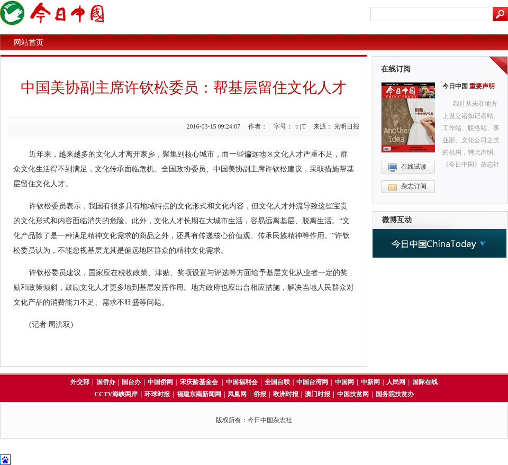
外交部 (79, 382)
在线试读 (414, 166)
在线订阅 (396, 69)
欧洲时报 (285, 394)
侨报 (259, 394)
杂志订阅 (414, 186)
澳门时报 (317, 394)
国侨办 (105, 382)
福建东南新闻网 (199, 394)
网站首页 (28, 43)
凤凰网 (237, 394)
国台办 (131, 382)
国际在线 (425, 382)
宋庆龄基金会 (200, 382)
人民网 (395, 382)
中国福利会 (242, 382)
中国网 (344, 382)
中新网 (370, 382)
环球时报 (157, 394)
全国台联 (277, 382)
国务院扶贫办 (395, 394)
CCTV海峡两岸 (116, 394)
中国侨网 (160, 382)
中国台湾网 (312, 382)
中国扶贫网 (353, 394)
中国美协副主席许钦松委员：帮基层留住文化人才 (184, 87)
